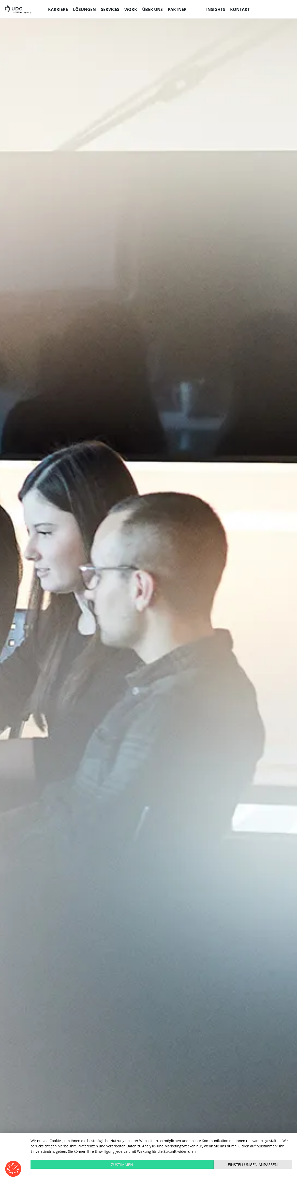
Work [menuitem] (130, 9)
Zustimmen (122, 1164)
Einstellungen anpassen (253, 1164)
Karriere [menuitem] (58, 9)
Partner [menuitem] (177, 9)
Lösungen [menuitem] (84, 9)
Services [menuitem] (110, 9)
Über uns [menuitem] (152, 9)
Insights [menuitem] (215, 9)
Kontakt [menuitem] (240, 9)
